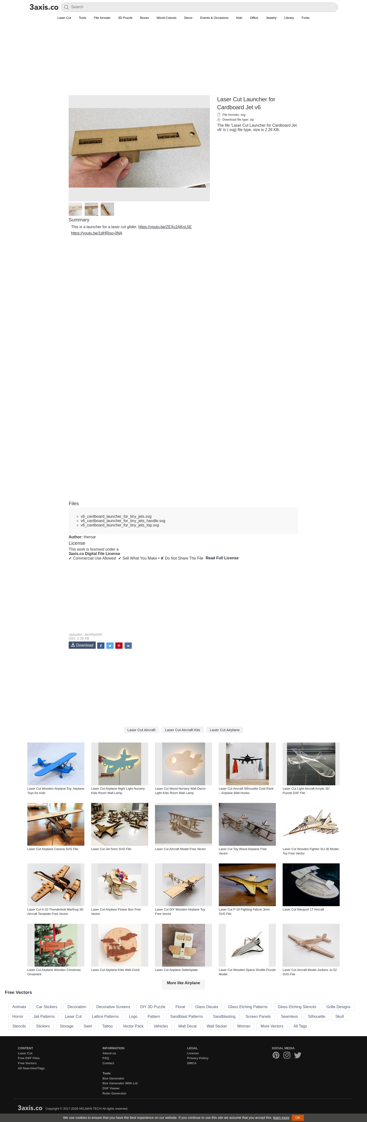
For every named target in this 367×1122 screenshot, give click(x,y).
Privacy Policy (197, 1058)
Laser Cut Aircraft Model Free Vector (180, 849)
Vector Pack (133, 1026)
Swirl (88, 1026)
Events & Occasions (214, 18)
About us (109, 1053)
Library (289, 18)
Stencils (19, 1026)
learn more (281, 1118)
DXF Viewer (111, 1088)
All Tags (300, 1026)
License (193, 1053)
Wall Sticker (217, 1026)
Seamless (289, 1016)
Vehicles (161, 1026)
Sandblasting (224, 1016)
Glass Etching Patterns (248, 1007)
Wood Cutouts (166, 18)
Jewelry (271, 18)
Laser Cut (64, 18)
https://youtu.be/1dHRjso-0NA (96, 233)
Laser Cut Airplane (225, 730)
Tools (82, 18)
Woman (243, 1026)
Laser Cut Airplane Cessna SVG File (52, 849)
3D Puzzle (125, 18)
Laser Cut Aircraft (141, 730)
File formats (102, 18)
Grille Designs (338, 1007)
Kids (239, 18)
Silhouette (316, 1016)
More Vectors (272, 1026)
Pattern (154, 1016)
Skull (339, 1016)
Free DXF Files (29, 1058)
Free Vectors (27, 1063)
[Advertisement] (183, 61)
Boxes (144, 18)
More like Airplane (183, 983)
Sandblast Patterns (186, 1016)
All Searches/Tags (31, 1068)
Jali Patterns (44, 1016)
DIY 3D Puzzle (152, 1007)
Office (254, 18)
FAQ (106, 1058)
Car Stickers (46, 1007)
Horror (17, 1016)
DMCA (192, 1063)
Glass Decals (206, 1007)
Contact (108, 1063)
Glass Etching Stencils (297, 1007)
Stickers (43, 1026)
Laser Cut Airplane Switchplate (176, 970)
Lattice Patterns (105, 1016)
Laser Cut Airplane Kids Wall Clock (115, 970)
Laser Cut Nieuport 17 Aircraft (303, 909)
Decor (188, 18)
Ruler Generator (114, 1093)
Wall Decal (187, 1026)
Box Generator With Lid (120, 1083)
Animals (19, 1007)
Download (82, 645)
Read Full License (222, 558)
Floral (180, 1007)
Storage (66, 1026)
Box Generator (113, 1078)
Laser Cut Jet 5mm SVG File (111, 849)
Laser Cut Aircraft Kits (182, 730)
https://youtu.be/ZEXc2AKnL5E (165, 227)
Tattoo (107, 1026)
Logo (133, 1016)
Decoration (76, 1007)
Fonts (306, 18)
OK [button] (297, 1118)
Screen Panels (258, 1016)
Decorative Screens (113, 1007)
